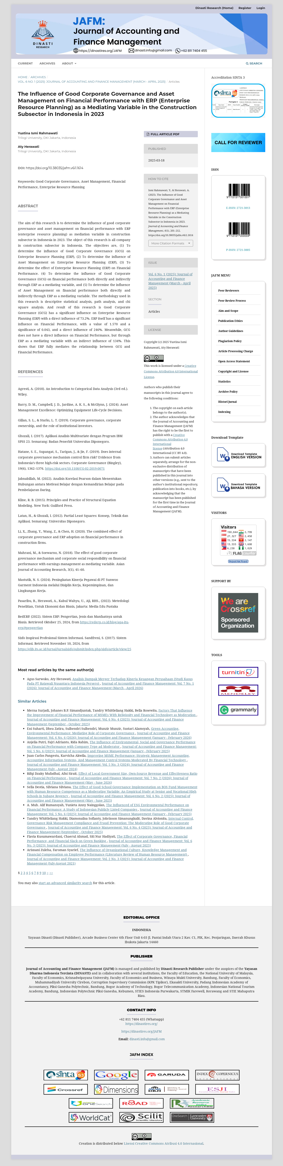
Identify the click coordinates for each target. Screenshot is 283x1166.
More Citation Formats (168, 243)
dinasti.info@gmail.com (147, 1039)
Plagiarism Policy (230, 341)
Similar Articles (32, 701)
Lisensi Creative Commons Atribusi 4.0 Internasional (163, 1143)
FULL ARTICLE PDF (165, 134)
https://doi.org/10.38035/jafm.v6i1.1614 (54, 168)
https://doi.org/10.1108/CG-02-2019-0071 (75, 468)
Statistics (224, 381)
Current (25, 63)
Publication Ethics (230, 321)
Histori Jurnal (227, 402)
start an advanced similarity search (65, 883)
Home (23, 77)
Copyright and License (233, 371)
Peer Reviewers (228, 290)
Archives (47, 63)
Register (244, 8)
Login (260, 8)
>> (51, 873)
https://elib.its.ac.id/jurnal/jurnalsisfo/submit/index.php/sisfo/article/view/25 (74, 649)
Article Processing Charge (235, 351)
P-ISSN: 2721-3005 (238, 250)
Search (254, 63)
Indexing (224, 412)
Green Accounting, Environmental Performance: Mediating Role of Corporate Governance (103, 730)
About (68, 63)
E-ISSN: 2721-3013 (238, 208)
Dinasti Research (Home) (215, 8)
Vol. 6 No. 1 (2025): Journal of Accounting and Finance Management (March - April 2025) (92, 81)
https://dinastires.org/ (141, 1024)
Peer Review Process (232, 301)
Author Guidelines (230, 331)
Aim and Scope (228, 311)
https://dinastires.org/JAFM (141, 1031)
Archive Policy (228, 392)
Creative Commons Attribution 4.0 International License (171, 371)
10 (44, 873)
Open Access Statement (234, 361)
